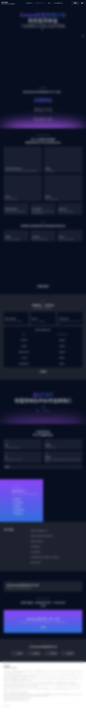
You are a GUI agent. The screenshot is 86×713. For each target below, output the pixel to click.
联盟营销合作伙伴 (40, 3)
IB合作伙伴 (30, 3)
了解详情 (43, 371)
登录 (75, 3)
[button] (43, 467)
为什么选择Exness (58, 3)
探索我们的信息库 (43, 286)
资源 (50, 3)
